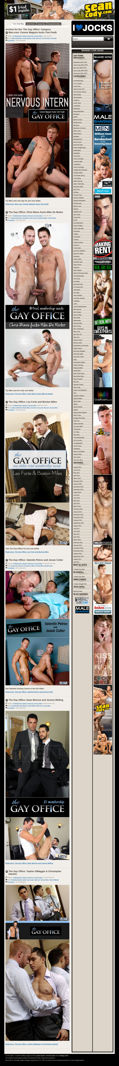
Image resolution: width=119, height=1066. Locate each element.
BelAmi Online (77, 120)
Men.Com (30, 36)
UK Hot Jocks (77, 440)
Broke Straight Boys (79, 147)
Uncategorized (77, 443)
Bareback (76, 114)
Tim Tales (76, 432)
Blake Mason (77, 134)
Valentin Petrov (48, 565)
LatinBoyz (76, 301)
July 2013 (76, 495)
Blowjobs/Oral (77, 139)
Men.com (38, 38)
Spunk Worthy (77, 407)
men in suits (39, 407)
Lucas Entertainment (79, 306)
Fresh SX (76, 245)
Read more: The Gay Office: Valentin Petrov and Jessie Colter (29, 692)
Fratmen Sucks (78, 242)
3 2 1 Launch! (77, 83)
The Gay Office (38, 36)
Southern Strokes (78, 396)
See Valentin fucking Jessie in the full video (24, 689)
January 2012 (77, 545)
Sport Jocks (77, 401)
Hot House (76, 279)
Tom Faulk (53, 38)
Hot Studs (76, 281)
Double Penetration (79, 200)
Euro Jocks (76, 214)
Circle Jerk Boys (78, 159)
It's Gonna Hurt (78, 287)
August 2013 (77, 492)
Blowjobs (76, 136)
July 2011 (76, 562)
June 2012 (76, 531)
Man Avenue (77, 309)
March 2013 (77, 506)
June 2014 (76, 470)
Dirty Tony (76, 189)
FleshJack (76, 231)
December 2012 (78, 514)
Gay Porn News (78, 253)
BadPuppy (76, 108)
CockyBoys (76, 164)
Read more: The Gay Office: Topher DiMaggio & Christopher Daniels (31, 1044)
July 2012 (76, 528)
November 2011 (78, 551)
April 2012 (76, 537)
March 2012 (77, 540)
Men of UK (76, 331)
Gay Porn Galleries (79, 251)
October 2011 (77, 553)
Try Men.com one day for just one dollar (23, 201)
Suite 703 (76, 421)
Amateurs (76, 100)
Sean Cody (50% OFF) (80, 70)
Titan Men (76, 435)
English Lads (77, 212)
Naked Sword (77, 348)
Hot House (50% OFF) (80, 73)
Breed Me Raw (78, 145)
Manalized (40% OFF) (80, 62)
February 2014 (78, 481)
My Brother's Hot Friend (80, 345)
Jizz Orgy (76, 292)
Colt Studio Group (78, 175)
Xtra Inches (77, 457)
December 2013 (78, 487)
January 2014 (77, 484)
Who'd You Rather (79, 451)
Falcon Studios (78, 226)
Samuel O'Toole (78, 384)
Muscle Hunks (77, 340)
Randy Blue (77, 371)
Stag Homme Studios (80, 412)
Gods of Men (77, 259)
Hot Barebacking (78, 276)
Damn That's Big (78, 184)
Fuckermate (77, 248)
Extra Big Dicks (78, 223)
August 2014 (77, 467)
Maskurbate (77, 320)
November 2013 (78, 489)
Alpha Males (77, 94)
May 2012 (76, 534)
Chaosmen (76, 156)
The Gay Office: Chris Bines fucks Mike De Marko (36, 212)
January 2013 (77, 512)
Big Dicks (76, 125)
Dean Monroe (23, 705)
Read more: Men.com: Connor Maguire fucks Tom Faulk (27, 204)
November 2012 (78, 517)
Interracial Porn (78, 284)
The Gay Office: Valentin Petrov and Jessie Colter (36, 560)
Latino (75, 304)
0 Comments (11, 40)
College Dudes (78, 173)
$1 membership (15, 705)
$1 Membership (17, 36)
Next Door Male (78, 354)
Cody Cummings (78, 167)
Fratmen (76, 239)
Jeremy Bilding (32, 705)
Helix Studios (77, 270)
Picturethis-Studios (79, 362)
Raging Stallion (78, 368)
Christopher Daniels (16, 879)
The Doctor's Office (29, 565)
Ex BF (75, 220)
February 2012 (78, 542)
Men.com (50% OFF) (79, 68)
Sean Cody (76, 387)
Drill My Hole (77, 203)
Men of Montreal (78, 329)
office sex (37, 879)
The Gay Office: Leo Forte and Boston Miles (33, 402)
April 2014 (76, 475)
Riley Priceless (78, 379)
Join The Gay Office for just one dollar (22, 549)
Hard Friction (77, 265)
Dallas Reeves (77, 181)
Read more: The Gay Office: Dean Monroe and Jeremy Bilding (29, 863)
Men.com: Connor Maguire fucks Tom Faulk (33, 32)
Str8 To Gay (77, 415)
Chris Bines (26, 218)
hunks (34, 38)
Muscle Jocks (77, 343)
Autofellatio (76, 106)
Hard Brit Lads (77, 262)
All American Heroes (79, 92)
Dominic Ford (77, 195)
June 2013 (76, 498)
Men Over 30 (77, 334)
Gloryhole (76, 256)
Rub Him (76, 382)
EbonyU (75, 209)
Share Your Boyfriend (80, 390)
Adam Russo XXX (79, 89)
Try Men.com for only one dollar (19, 391)
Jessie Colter (14, 565)
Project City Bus (78, 365)
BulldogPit (76, 153)
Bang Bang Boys (78, 111)
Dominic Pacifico (78, 198)
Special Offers (77, 398)
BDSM (75, 117)
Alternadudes (77, 97)
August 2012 (77, 526)
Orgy (74, 359)
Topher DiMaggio (54, 879)
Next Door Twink (78, 357)
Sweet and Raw (78, 423)
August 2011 (77, 559)
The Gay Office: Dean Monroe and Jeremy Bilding (36, 700)
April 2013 (76, 503)
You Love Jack (78, 460)
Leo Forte (33, 407)
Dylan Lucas (77, 206)
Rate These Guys (78, 373)
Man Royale (77, 312)
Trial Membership (78, 437)
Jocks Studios (77, 295)
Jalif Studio (76, 290)
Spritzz (75, 404)
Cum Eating (77, 178)
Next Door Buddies (79, 351)
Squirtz (75, 410)
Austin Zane (77, 103)
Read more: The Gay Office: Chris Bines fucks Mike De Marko (29, 394)
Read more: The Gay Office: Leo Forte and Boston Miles (27, 552)
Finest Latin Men (78, 228)
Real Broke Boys (78, 376)
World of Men (77, 454)
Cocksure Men (77, 161)
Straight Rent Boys (79, 418)
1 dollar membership (16, 38)
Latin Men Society (78, 298)
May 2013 (76, 501)
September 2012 (78, 523)
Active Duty (77, 86)
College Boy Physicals (80, 170)
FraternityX (76, 237)
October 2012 (77, 520)
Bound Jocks (77, 142)
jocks (31, 218)
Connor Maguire (27, 38)
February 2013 (78, 509)
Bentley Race (77, 122)
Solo (74, 393)
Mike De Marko (43, 218)
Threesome (77, 429)
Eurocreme (76, 217)
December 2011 (78, 548)
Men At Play (77, 326)
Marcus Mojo (77, 315)
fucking (24, 879)
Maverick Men (77, 323)
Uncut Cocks (77, 446)
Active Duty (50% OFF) (80, 65)
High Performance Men (80, 273)
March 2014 (77, 478)
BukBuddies (77, 150)
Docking (75, 192)
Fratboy (75, 234)
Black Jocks (77, 131)
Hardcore (25, 36)
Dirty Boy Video (78, 187)
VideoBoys (76, 449)
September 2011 (78, 556)
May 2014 (76, 473)
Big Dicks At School (79, 128)
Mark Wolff (76, 318)
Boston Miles (26, 407)
